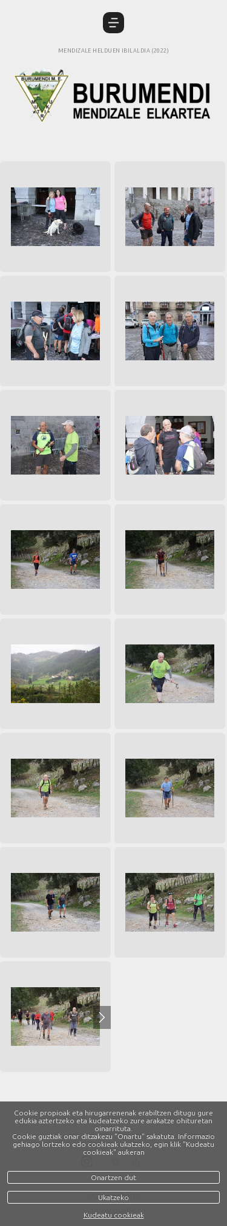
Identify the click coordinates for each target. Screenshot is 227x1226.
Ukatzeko (113, 1197)
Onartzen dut (113, 1177)
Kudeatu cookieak (114, 1215)
